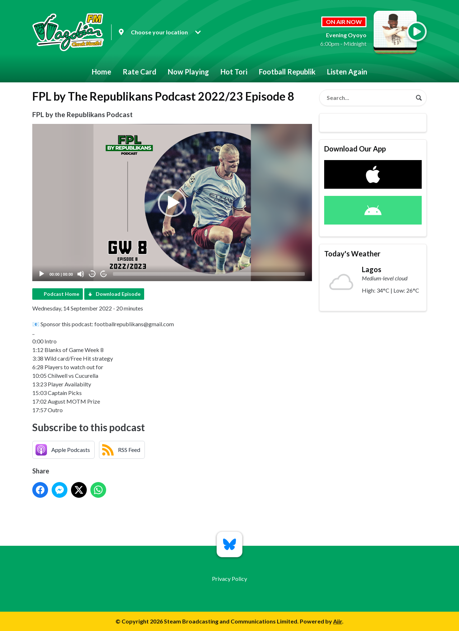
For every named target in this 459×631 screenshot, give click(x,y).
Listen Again (347, 71)
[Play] (41, 274)
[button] (172, 202)
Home (101, 71)
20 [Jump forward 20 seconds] (103, 274)
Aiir (337, 621)
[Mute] (80, 274)
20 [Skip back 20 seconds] (92, 274)
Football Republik (287, 71)
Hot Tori (234, 71)
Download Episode (118, 294)
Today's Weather (352, 253)
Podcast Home (61, 294)
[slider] (209, 274)
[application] (172, 202)
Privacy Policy (229, 578)
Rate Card (139, 71)
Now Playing (188, 71)
